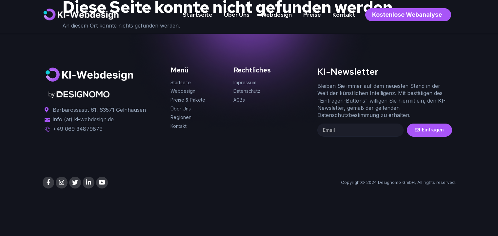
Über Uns (236, 14)
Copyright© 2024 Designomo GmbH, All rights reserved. (398, 182)
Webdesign (276, 14)
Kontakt (343, 14)
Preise (312, 14)
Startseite (197, 14)
